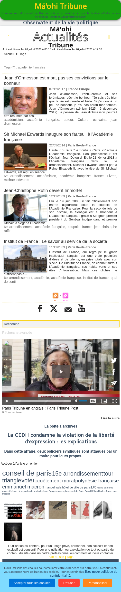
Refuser (69, 583)
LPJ (86, 466)
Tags (22, 54)
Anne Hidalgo (108, 466)
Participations (56, 553)
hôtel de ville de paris (75, 466)
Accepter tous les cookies (32, 583)
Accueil (9, 54)
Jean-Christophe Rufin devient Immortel (44, 185)
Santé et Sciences (59, 547)
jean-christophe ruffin (99, 222)
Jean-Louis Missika (53, 468)
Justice (34, 547)
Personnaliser (98, 583)
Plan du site (55, 531)
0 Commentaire (11, 402)
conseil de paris (17, 461)
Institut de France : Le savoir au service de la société (58, 232)
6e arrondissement (17, 171)
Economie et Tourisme (58, 540)
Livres (99, 171)
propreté (101, 466)
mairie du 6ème (93, 466)
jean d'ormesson (100, 119)
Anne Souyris (12, 468)
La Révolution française (22, 553)
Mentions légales (85, 553)
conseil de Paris (28, 468)
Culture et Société (95, 540)
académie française (37, 119)
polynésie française (15, 466)
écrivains (81, 119)
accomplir (20, 468)
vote (87, 461)
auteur (57, 119)
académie (40, 269)
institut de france (91, 269)
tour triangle (74, 461)
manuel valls (61, 466)
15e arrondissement (49, 461)
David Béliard (38, 468)
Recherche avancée (16, 323)
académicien (13, 119)
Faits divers (13, 547)
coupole (66, 222)
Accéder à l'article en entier (17, 453)
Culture (68, 119)
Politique (29, 540)
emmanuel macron (42, 466)
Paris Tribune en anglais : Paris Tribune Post (38, 399)
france (88, 171)
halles (45, 468)
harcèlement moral (104, 461)
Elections (85, 547)
